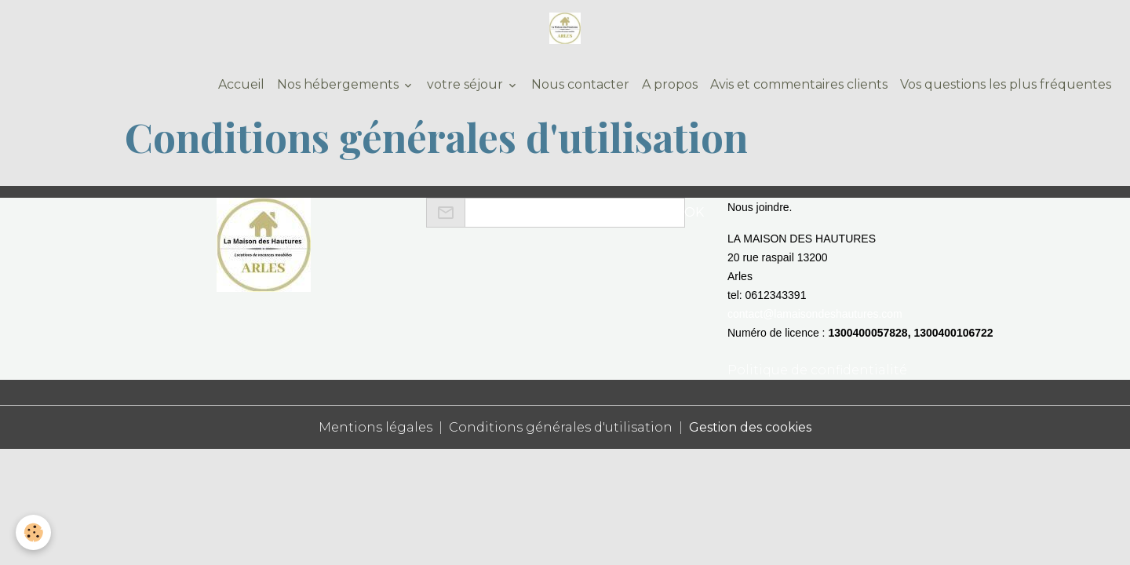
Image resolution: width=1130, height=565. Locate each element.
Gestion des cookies (750, 427)
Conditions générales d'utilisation (561, 427)
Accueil (239, 84)
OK (694, 212)
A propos (670, 84)
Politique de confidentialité (817, 370)
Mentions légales (375, 427)
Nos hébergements (339, 84)
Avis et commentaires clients (799, 84)
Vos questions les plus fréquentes (1005, 84)
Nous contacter (580, 84)
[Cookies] (33, 532)
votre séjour (466, 84)
